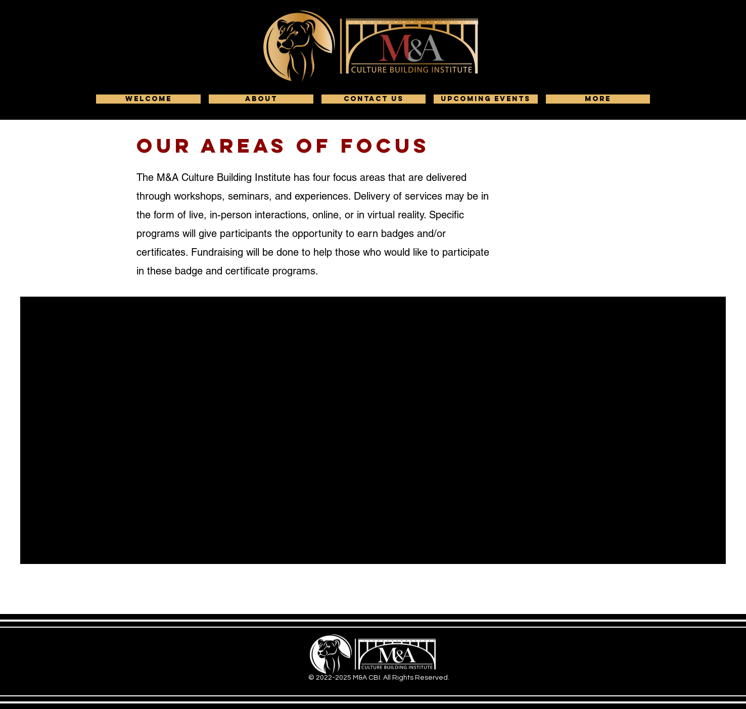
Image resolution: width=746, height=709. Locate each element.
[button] (261, 99)
